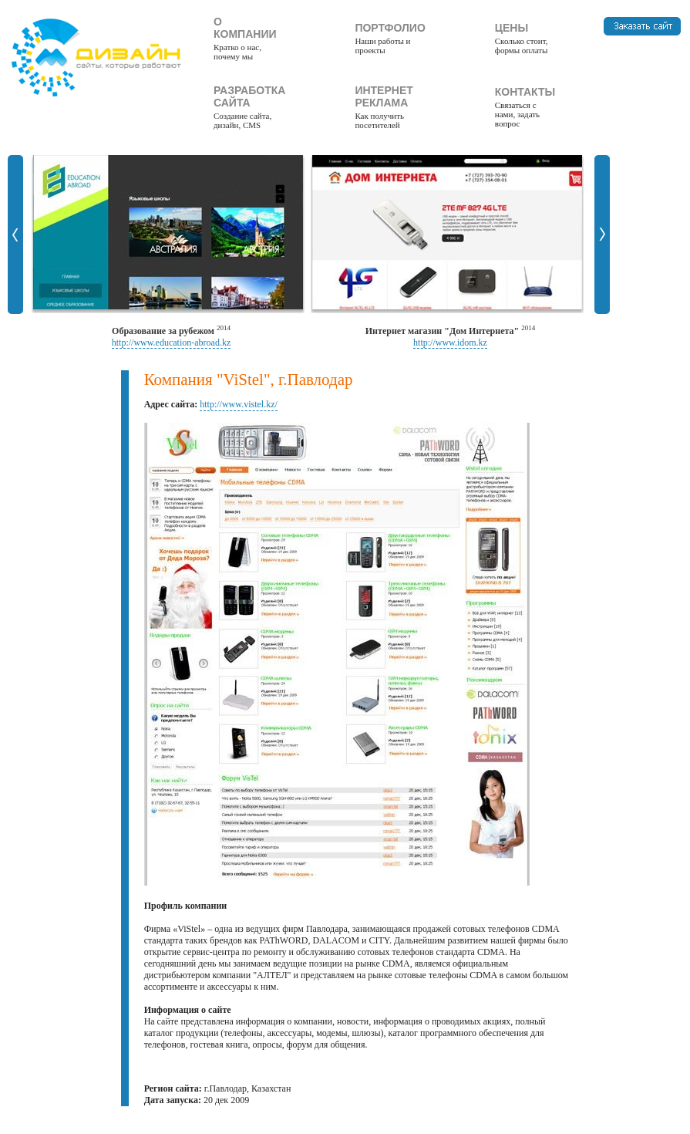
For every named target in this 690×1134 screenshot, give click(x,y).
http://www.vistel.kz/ (239, 404)
